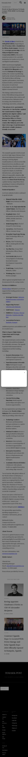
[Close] (24, 372)
